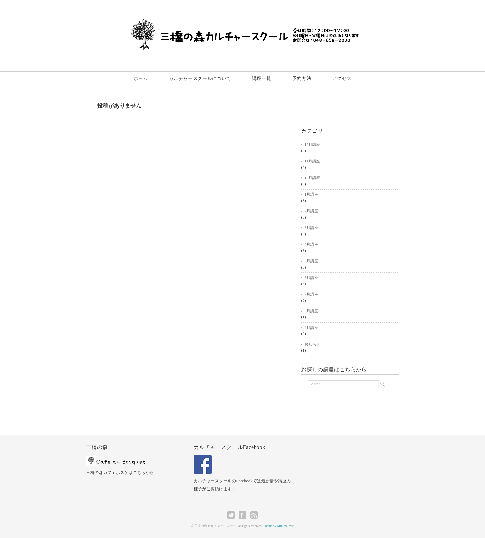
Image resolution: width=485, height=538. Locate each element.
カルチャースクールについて (200, 78)
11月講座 (312, 161)
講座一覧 (261, 78)
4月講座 (311, 244)
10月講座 (312, 144)
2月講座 (311, 211)
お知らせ (312, 344)
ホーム (141, 78)
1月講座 (311, 194)
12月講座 (312, 178)
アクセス (341, 78)
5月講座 (311, 261)
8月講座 (311, 311)
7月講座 (311, 294)
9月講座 (311, 327)
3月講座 (311, 227)
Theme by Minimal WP (278, 526)
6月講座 (311, 277)
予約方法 (301, 78)
